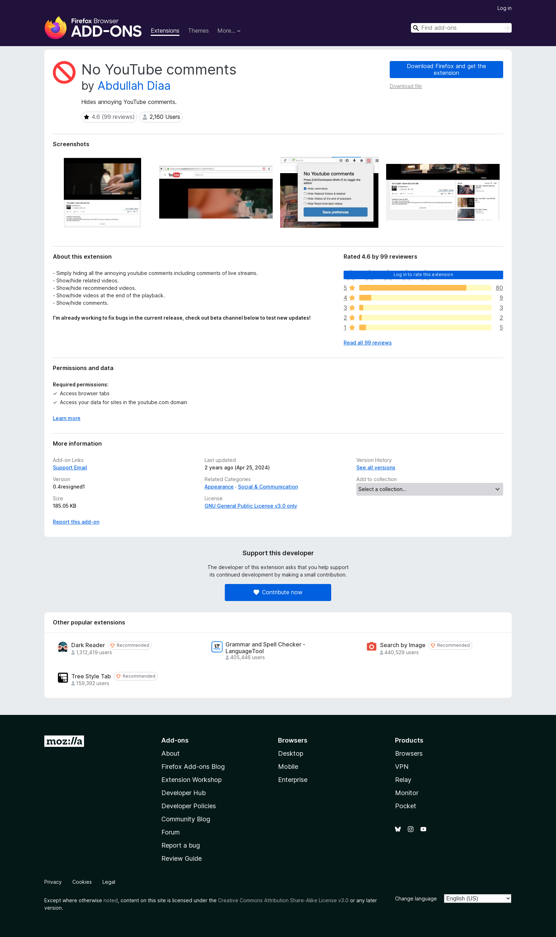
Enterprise (292, 779)
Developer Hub (183, 793)
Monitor (406, 793)
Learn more (66, 418)
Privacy (53, 882)
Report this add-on (76, 522)
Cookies (82, 882)
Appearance (219, 487)
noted (111, 900)
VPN (401, 766)
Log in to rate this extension (423, 274)
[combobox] (461, 28)
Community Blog (185, 819)
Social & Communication (268, 487)
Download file (406, 86)
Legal (108, 882)
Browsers (409, 753)
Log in (504, 8)
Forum (170, 832)
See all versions (375, 467)
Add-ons (175, 740)
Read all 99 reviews (368, 343)
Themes (198, 30)
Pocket (405, 806)
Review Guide (181, 858)
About (170, 753)
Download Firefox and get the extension (446, 69)
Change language (416, 898)
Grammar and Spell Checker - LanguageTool (265, 648)
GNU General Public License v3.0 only (251, 506)
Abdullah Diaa (134, 86)
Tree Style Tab (91, 676)
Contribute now (278, 592)
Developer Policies (188, 806)
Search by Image (403, 645)
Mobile (288, 766)
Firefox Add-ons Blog (193, 766)
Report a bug (180, 845)
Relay (403, 779)
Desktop (290, 753)
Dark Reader (88, 645)
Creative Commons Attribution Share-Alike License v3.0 (283, 900)
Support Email (70, 467)
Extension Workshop (191, 779)
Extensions (165, 30)
